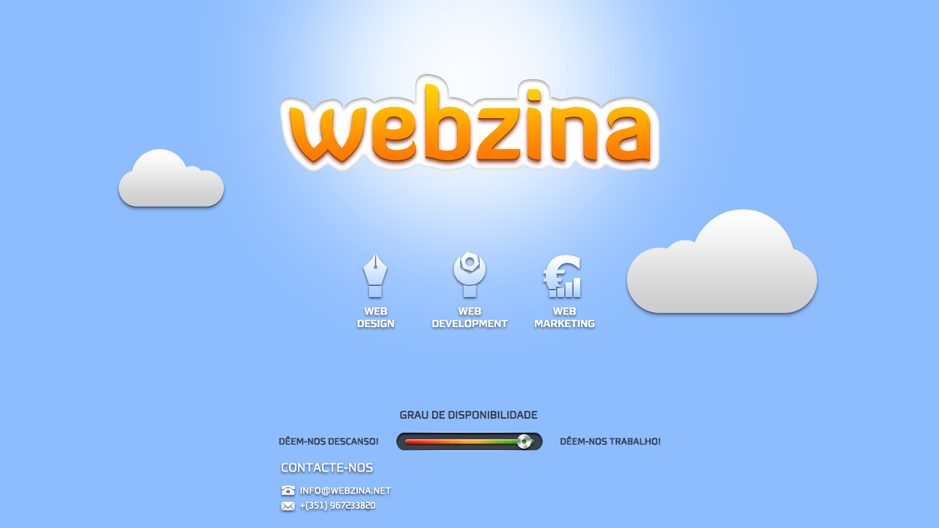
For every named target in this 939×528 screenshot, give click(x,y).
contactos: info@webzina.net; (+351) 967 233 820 (469, 495)
